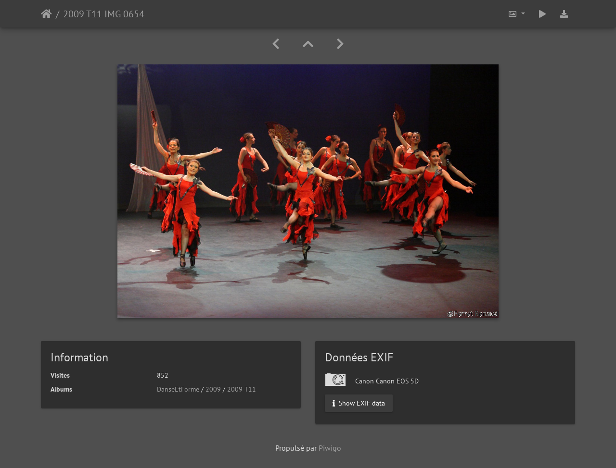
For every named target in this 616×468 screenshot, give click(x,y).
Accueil (46, 14)
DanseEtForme (178, 389)
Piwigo (330, 448)
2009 (213, 389)
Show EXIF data (359, 403)
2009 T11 (241, 389)
